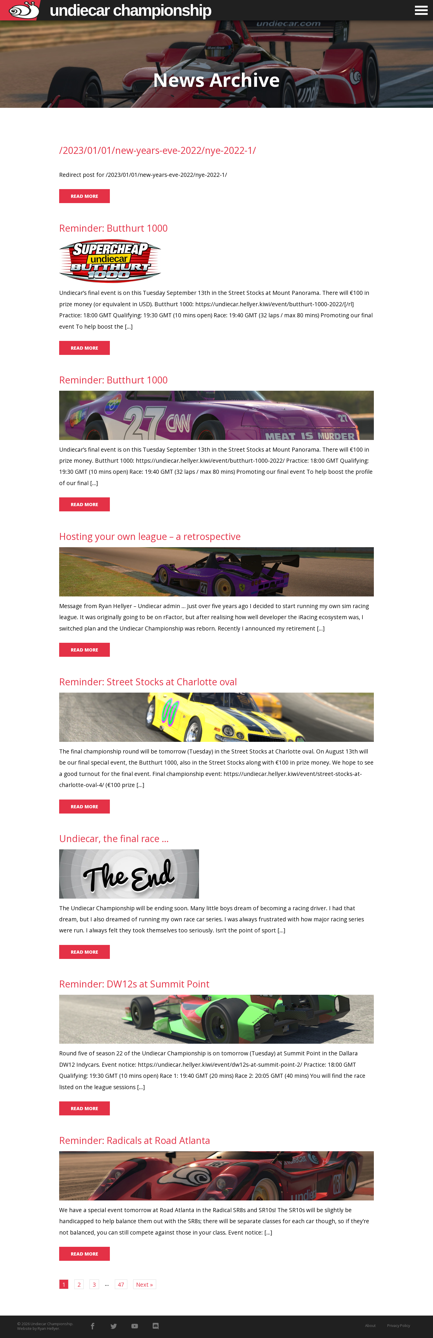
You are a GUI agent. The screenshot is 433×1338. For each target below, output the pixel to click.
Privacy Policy (398, 1325)
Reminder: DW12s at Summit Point (134, 984)
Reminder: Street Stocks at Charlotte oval (148, 681)
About (370, 1325)
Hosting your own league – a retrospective (150, 536)
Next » (144, 1284)
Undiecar (130, 10)
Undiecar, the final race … (114, 838)
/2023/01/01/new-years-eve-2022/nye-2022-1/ (157, 150)
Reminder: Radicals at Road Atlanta (134, 1140)
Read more (84, 196)
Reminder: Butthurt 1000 (113, 228)
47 (121, 1284)
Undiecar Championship (52, 1323)
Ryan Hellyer (48, 1328)
